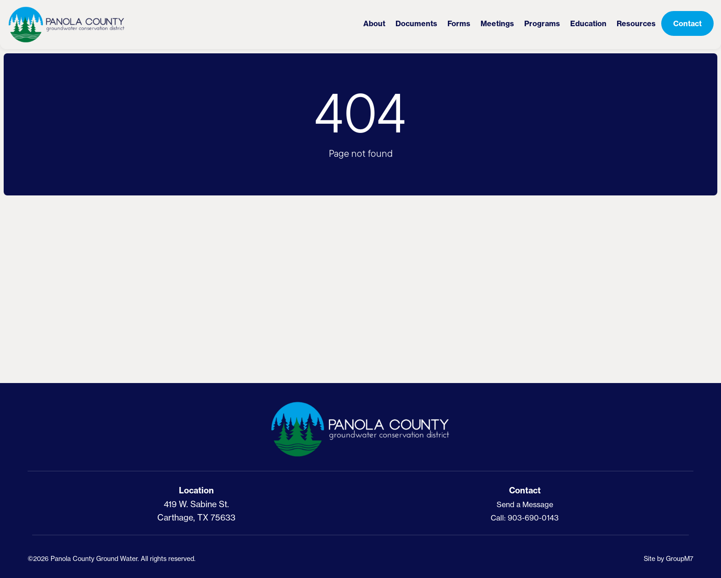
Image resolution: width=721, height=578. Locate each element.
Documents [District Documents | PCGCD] (416, 23)
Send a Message (525, 504)
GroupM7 (679, 558)
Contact (687, 23)
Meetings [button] (497, 23)
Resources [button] (636, 23)
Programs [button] (542, 23)
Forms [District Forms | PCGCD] (458, 23)
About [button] (374, 23)
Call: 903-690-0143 (525, 517)
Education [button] (588, 23)
